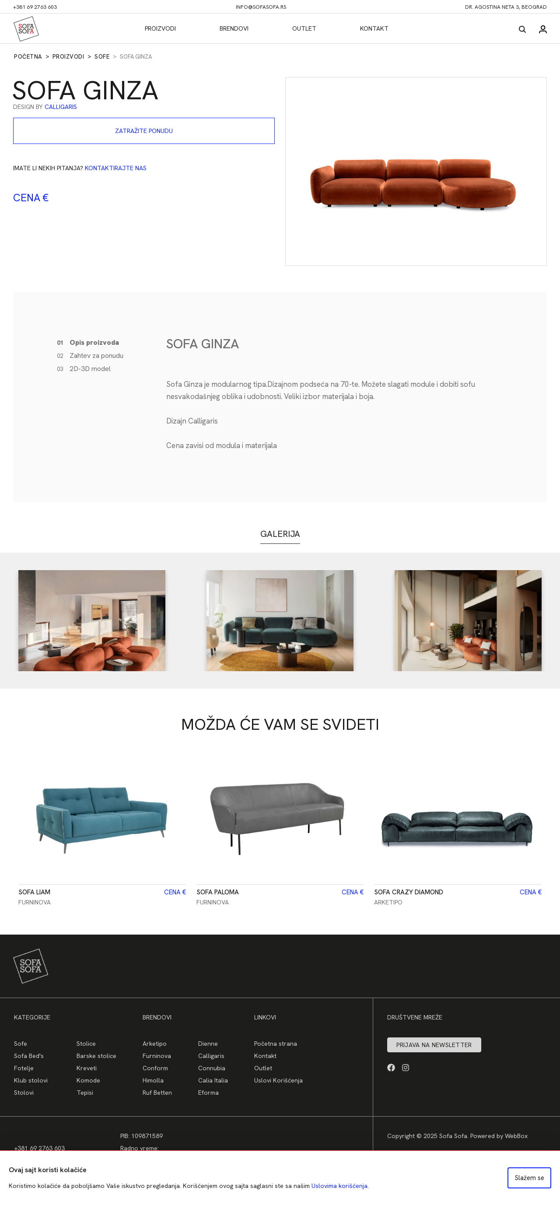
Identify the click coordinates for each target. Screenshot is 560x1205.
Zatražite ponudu (144, 131)
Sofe (101, 56)
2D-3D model (84, 368)
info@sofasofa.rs (261, 7)
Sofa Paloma (217, 892)
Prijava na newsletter (434, 1045)
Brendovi (234, 28)
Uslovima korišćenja (340, 1186)
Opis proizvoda (88, 342)
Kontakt (374, 28)
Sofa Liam (34, 892)
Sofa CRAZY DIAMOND (408, 892)
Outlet (304, 28)
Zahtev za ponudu (90, 355)
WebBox (516, 1136)
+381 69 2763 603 (35, 7)
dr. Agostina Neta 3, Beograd (506, 7)
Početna (28, 56)
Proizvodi (160, 28)
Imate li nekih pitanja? (80, 168)
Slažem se (529, 1177)
